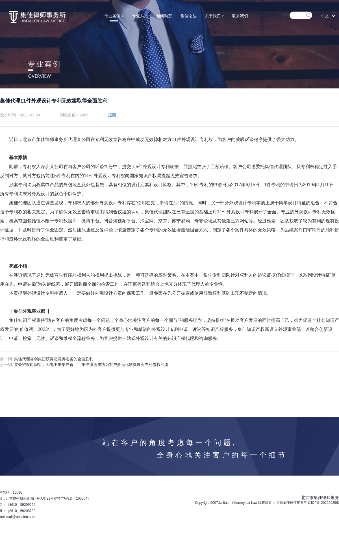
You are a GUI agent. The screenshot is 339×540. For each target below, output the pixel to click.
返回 (112, 115)
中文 (325, 16)
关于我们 (214, 16)
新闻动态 (164, 16)
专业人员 (140, 16)
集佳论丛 (188, 16)
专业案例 (114, 16)
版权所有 (265, 503)
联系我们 (240, 16)
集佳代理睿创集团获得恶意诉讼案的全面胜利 (53, 359)
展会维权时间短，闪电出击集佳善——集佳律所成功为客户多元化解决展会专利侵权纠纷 (91, 364)
